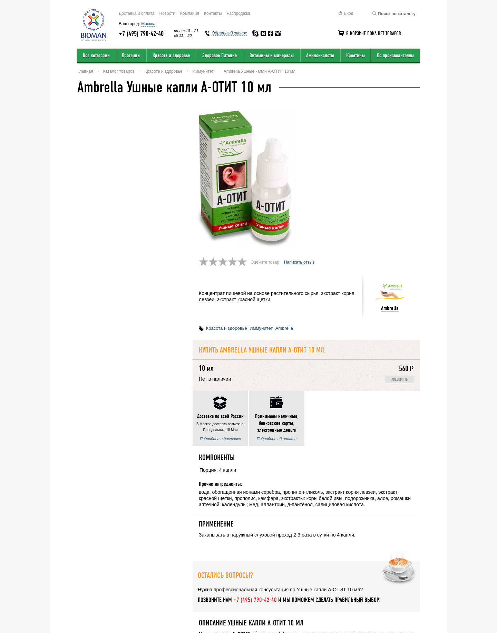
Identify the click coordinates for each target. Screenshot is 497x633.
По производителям (395, 55)
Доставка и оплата (137, 13)
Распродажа (238, 13)
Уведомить (399, 231)
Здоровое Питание (219, 55)
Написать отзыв (299, 114)
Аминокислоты (320, 55)
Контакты (213, 13)
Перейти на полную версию (103, 614)
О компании (89, 585)
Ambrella (390, 160)
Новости (167, 13)
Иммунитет (261, 180)
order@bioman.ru (235, 611)
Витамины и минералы (272, 55)
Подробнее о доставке (105, 305)
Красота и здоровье (171, 55)
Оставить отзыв (135, 585)
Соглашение (376, 585)
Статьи (413, 585)
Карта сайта (281, 585)
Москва (148, 23)
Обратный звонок (329, 585)
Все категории (96, 55)
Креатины (355, 55)
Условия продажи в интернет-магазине (210, 585)
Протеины (131, 55)
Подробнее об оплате (161, 305)
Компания (189, 13)
